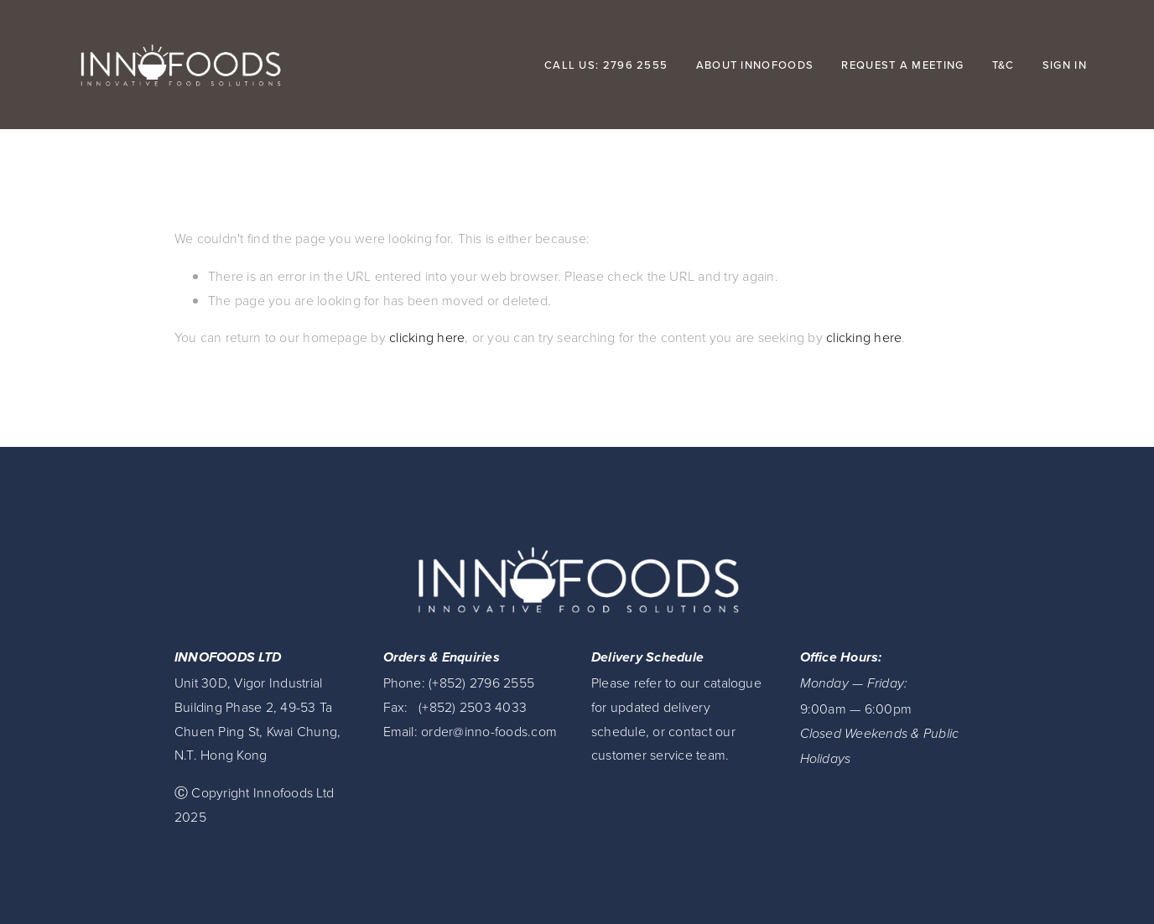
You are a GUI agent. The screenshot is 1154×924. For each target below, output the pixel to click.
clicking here (427, 337)
